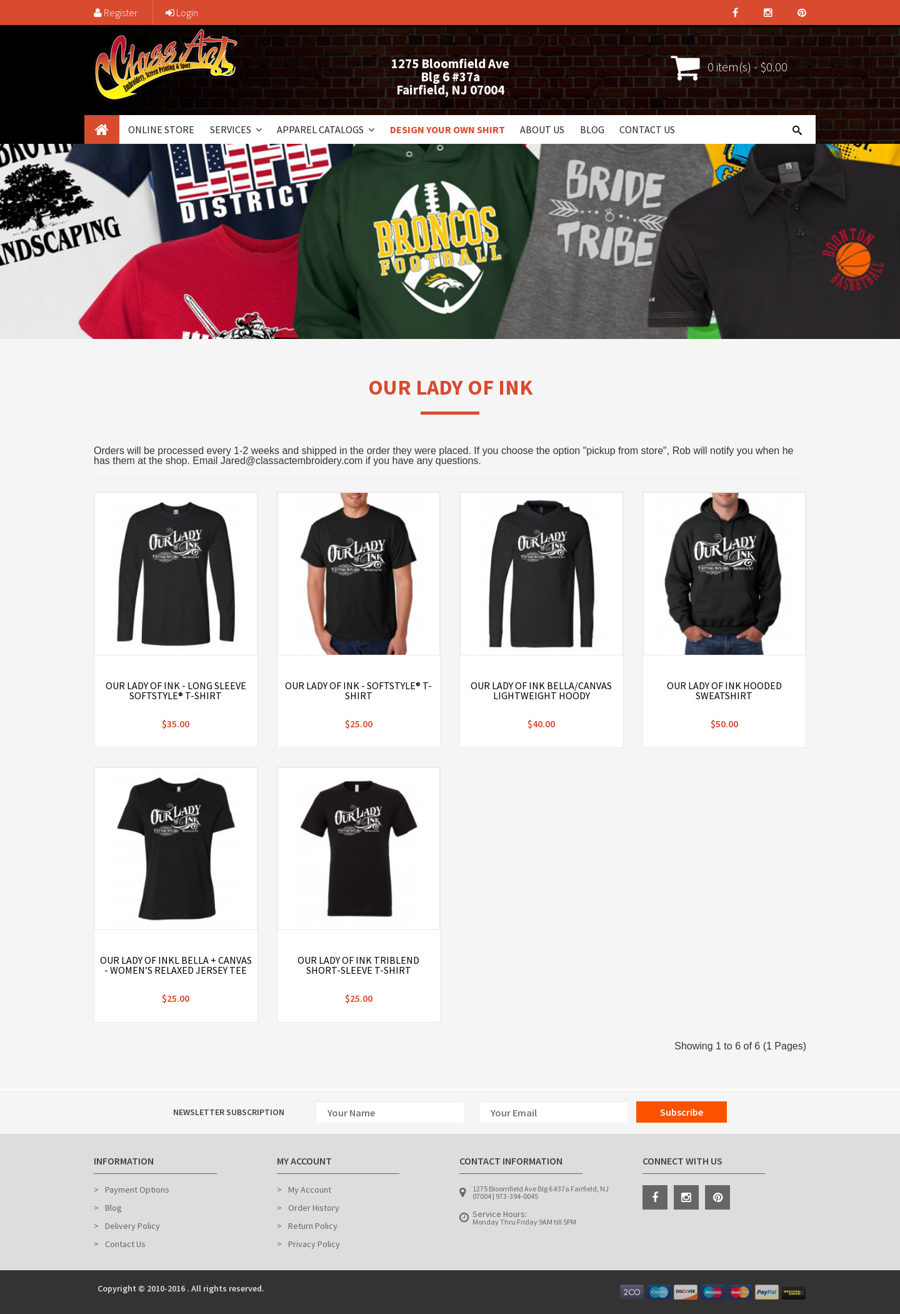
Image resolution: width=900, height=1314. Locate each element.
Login (182, 12)
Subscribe (681, 1112)
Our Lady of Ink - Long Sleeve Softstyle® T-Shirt (176, 690)
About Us (542, 129)
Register (116, 12)
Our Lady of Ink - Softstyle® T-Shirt (358, 690)
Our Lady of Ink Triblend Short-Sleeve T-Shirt (358, 965)
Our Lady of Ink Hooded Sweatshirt (724, 690)
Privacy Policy (314, 1244)
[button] (257, 129)
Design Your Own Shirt (447, 129)
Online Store (161, 129)
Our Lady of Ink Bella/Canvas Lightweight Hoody (541, 690)
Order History (313, 1207)
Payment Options (137, 1189)
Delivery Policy (132, 1225)
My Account (309, 1189)
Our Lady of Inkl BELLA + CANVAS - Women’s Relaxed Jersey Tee (176, 965)
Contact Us (647, 129)
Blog (592, 129)
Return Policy (313, 1225)
